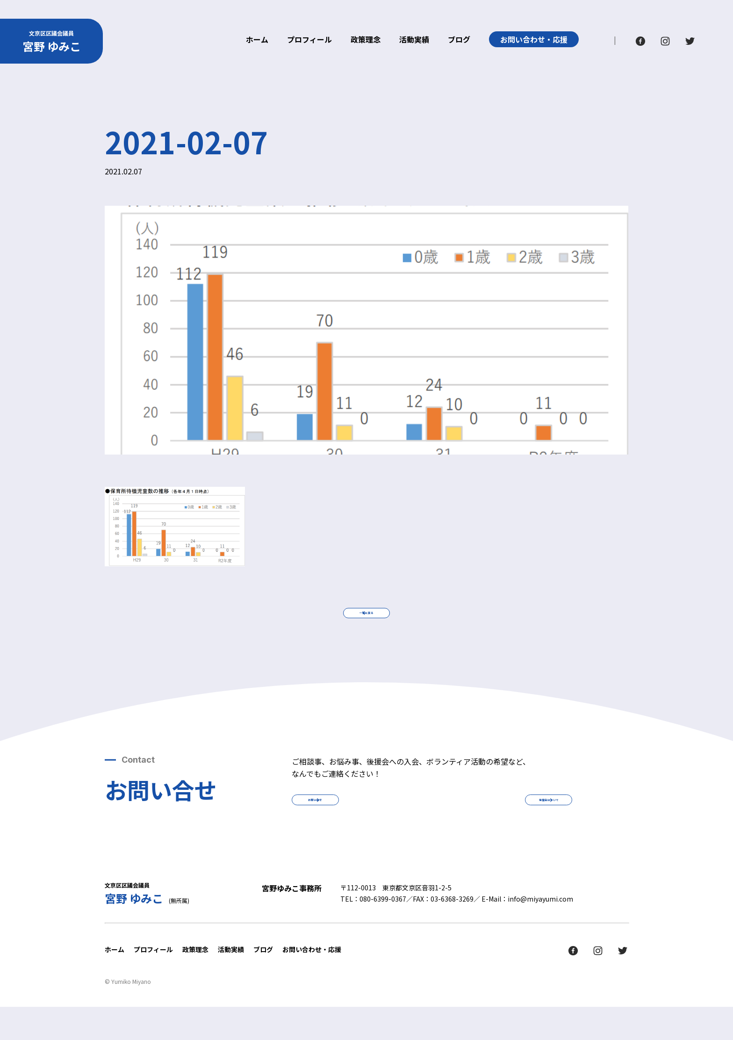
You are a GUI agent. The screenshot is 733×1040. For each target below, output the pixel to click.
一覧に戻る (366, 621)
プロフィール (309, 40)
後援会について (507, 825)
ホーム (257, 40)
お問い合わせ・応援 (534, 39)
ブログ (459, 40)
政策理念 (366, 40)
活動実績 (414, 40)
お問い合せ (357, 825)
